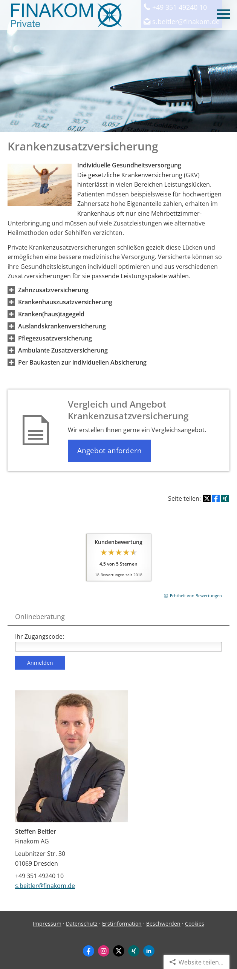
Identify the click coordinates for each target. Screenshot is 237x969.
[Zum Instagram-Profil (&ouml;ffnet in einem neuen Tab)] (103, 951)
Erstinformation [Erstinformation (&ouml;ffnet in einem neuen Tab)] (122, 923)
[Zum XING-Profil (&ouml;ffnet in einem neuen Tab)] (133, 951)
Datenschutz (82, 923)
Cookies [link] (194, 923)
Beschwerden (163, 923)
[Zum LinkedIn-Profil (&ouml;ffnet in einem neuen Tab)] (148, 951)
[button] (53, 290)
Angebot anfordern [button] (109, 450)
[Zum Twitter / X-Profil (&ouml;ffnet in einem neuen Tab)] (118, 951)
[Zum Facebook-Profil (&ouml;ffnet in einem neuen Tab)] (88, 951)
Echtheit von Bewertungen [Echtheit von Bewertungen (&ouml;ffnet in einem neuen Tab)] (196, 595)
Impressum (47, 923)
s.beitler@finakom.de (45, 886)
